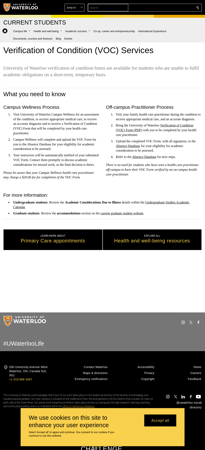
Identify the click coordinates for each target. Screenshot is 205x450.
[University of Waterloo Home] (20, 7)
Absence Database (128, 145)
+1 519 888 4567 (20, 379)
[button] (168, 7)
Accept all (160, 420)
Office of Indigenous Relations (78, 406)
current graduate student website (122, 213)
